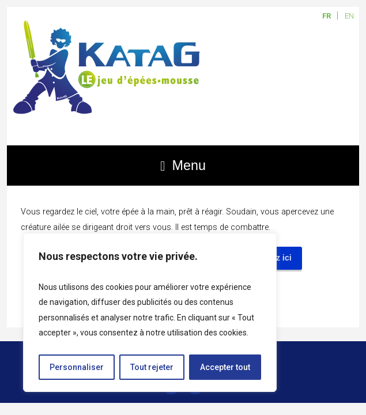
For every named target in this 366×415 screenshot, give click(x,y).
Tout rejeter (151, 367)
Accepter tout (225, 367)
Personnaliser (77, 367)
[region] (150, 312)
